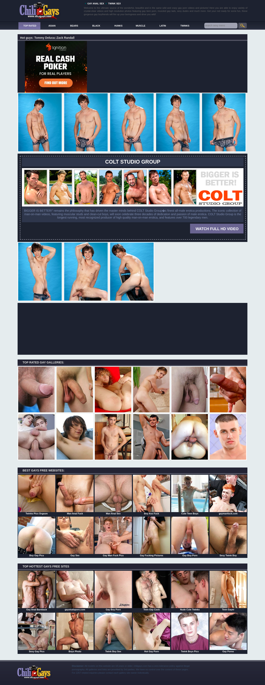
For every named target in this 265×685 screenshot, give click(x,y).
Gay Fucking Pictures (151, 536)
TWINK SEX (114, 3)
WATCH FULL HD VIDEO (217, 229)
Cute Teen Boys (190, 495)
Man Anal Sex (113, 495)
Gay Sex (75, 536)
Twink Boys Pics (190, 632)
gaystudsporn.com (75, 591)
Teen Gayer (228, 591)
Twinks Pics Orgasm (36, 495)
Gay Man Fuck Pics (113, 536)
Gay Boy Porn (190, 536)
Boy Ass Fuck (151, 495)
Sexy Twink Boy (228, 536)
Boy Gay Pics (36, 536)
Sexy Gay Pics (36, 632)
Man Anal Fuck (75, 495)
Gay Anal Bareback (36, 591)
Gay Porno (228, 632)
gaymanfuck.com (228, 495)
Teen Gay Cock (151, 591)
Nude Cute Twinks (190, 591)
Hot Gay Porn (151, 632)
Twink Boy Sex (113, 632)
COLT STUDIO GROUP (132, 162)
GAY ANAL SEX (95, 3)
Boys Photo (75, 632)
